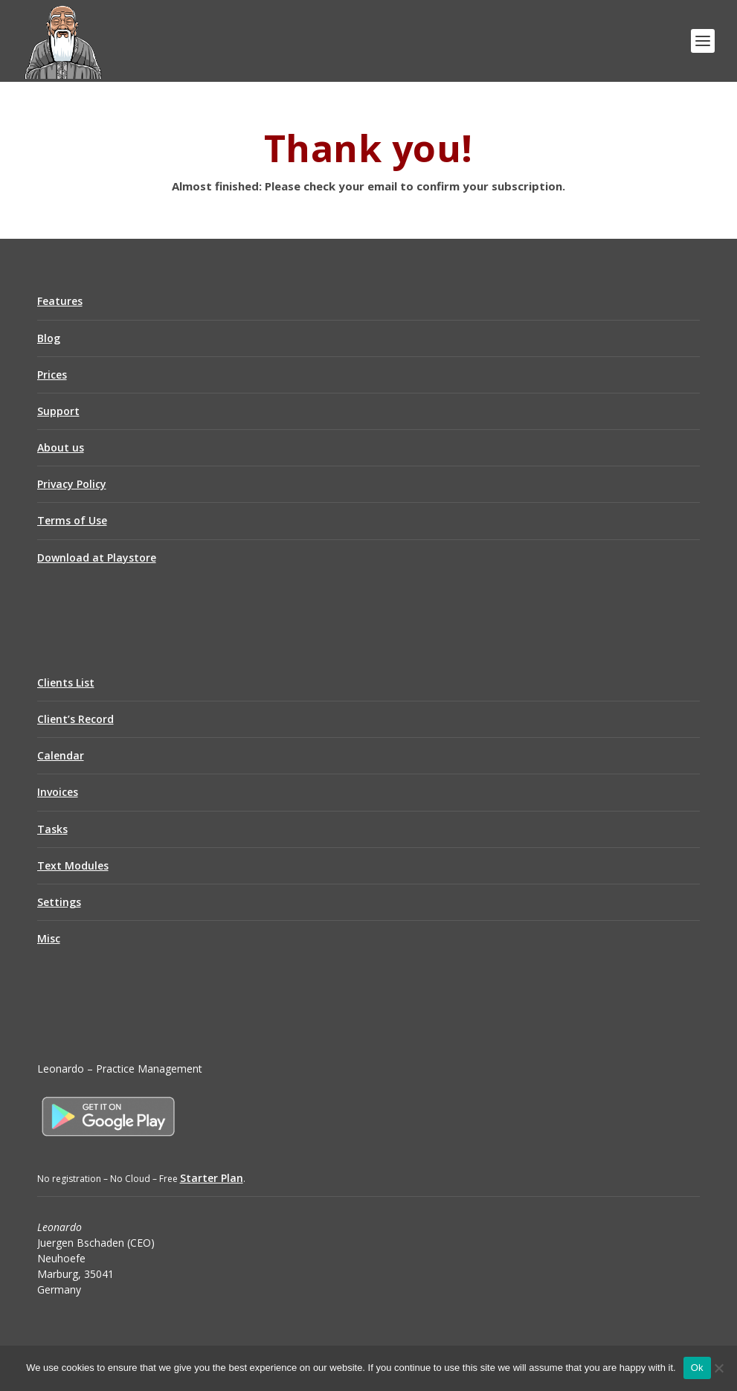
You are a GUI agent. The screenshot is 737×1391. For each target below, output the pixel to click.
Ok (697, 1367)
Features (60, 301)
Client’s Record (75, 719)
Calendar (60, 755)
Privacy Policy (71, 484)
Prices (52, 374)
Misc (48, 938)
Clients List (65, 682)
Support (58, 411)
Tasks (52, 829)
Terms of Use (72, 520)
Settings (59, 902)
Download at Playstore (96, 557)
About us (60, 447)
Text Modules (73, 865)
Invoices (57, 792)
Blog (48, 338)
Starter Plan (211, 1178)
